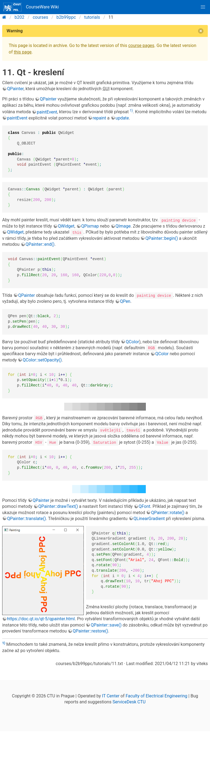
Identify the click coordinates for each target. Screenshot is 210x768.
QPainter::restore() (90, 630)
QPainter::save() (106, 624)
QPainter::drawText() (58, 506)
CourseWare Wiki (31, 7)
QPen (125, 301)
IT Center (110, 695)
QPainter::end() (40, 244)
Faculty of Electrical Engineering (156, 695)
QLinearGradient (149, 518)
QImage (123, 226)
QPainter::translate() (26, 518)
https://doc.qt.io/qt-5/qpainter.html (41, 618)
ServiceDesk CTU (129, 701)
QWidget (66, 226)
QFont (144, 506)
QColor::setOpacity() (42, 359)
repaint (99, 118)
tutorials (92, 17)
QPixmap (90, 226)
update (122, 118)
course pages (141, 45)
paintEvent (47, 112)
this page (23, 52)
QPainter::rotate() (167, 512)
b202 (19, 17)
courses (40, 17)
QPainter (15, 88)
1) (131, 110)
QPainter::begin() (161, 238)
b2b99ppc (66, 17)
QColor (132, 341)
